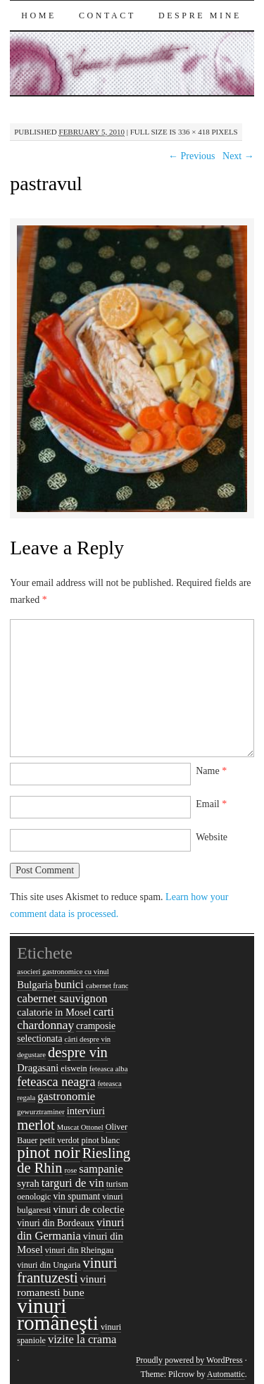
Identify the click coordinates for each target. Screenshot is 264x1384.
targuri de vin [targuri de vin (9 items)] (73, 1183)
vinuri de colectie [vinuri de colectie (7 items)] (88, 1209)
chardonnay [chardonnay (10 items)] (45, 1025)
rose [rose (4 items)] (71, 1170)
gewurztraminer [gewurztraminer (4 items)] (40, 1112)
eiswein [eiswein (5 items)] (74, 1068)
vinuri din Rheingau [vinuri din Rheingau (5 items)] (79, 1250)
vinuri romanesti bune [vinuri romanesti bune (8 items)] (61, 1285)
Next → (238, 156)
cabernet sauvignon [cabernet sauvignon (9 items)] (62, 998)
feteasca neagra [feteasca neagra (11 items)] (56, 1082)
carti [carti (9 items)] (104, 1011)
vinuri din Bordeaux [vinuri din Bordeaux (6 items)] (55, 1223)
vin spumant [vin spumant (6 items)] (76, 1196)
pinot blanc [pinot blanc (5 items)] (100, 1140)
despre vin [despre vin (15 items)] (78, 1052)
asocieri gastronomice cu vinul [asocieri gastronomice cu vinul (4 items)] (63, 971)
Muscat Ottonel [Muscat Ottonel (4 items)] (80, 1127)
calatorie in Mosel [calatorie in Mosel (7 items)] (54, 1012)
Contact (107, 15)
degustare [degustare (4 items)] (31, 1055)
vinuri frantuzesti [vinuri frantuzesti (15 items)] (67, 1270)
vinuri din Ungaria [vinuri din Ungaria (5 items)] (48, 1265)
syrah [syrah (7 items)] (28, 1183)
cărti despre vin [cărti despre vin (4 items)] (87, 1039)
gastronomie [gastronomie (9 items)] (66, 1096)
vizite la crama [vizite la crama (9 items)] (82, 1339)
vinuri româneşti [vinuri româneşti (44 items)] (58, 1314)
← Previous (191, 156)
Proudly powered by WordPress (189, 1360)
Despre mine (199, 15)
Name (211, 771)
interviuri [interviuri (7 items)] (86, 1110)
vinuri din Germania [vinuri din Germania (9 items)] (70, 1229)
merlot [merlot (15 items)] (35, 1125)
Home (38, 15)
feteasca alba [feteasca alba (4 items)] (108, 1069)
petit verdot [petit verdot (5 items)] (59, 1140)
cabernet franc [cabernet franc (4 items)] (107, 986)
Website (211, 837)
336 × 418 (194, 131)
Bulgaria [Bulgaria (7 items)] (34, 984)
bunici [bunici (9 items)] (68, 984)
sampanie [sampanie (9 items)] (101, 1169)
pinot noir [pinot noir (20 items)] (48, 1152)
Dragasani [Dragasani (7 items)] (37, 1067)
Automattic (226, 1374)
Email (211, 804)
